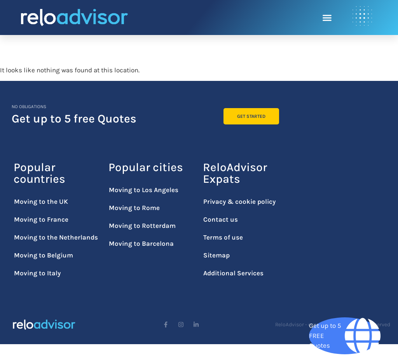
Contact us (220, 219)
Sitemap (216, 255)
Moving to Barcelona (141, 243)
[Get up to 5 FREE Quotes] (345, 335)
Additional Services (233, 273)
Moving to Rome (134, 208)
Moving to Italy (37, 273)
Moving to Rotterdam (142, 225)
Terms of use (223, 237)
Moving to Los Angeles (143, 190)
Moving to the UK (41, 201)
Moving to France (41, 219)
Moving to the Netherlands (56, 237)
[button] (327, 17)
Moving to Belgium (43, 255)
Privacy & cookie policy (239, 201)
